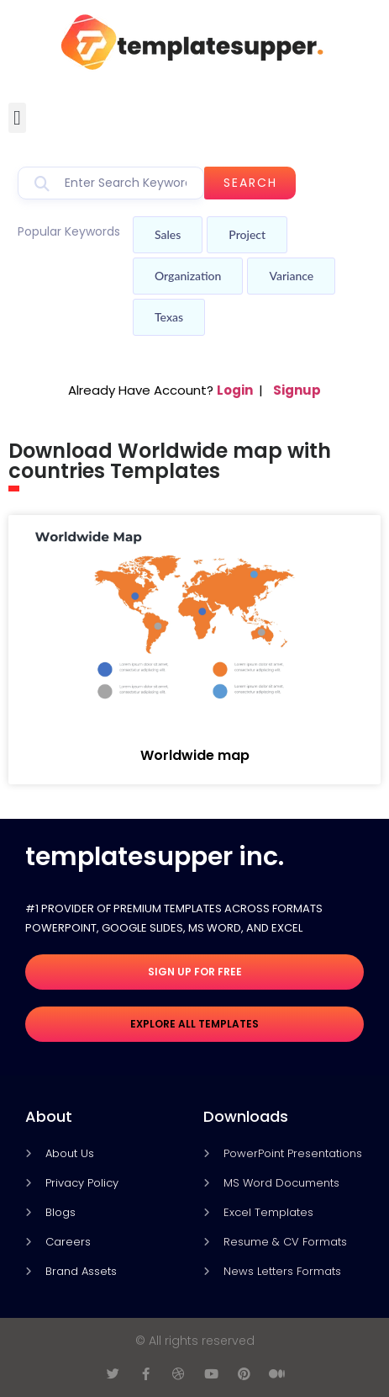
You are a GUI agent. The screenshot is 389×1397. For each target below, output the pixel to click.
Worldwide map (195, 755)
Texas (169, 317)
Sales (168, 234)
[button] (17, 118)
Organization (188, 275)
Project (247, 234)
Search (250, 182)
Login (235, 390)
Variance (291, 275)
